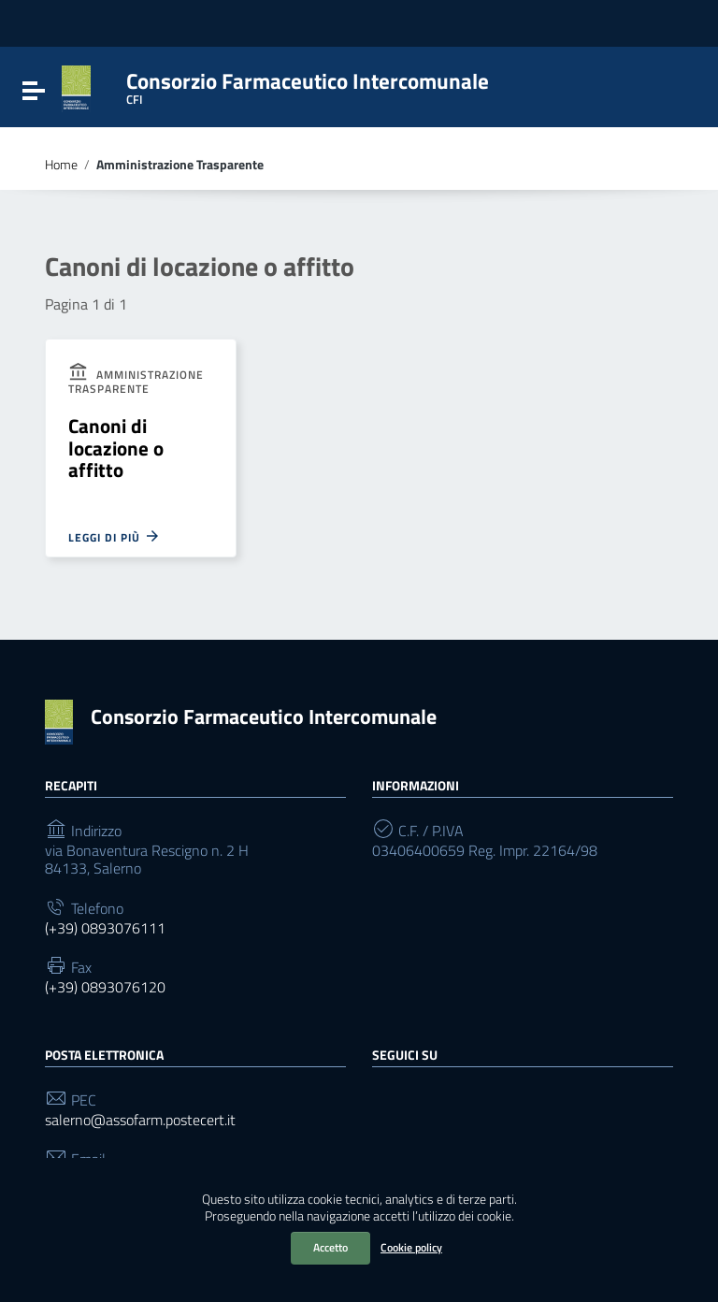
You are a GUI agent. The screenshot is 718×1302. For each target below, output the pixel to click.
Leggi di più (114, 536)
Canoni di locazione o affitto (116, 448)
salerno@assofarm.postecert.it (140, 1120)
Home (61, 164)
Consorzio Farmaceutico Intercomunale (264, 716)
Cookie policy (411, 1247)
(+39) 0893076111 (105, 928)
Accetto (330, 1247)
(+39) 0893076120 (105, 987)
